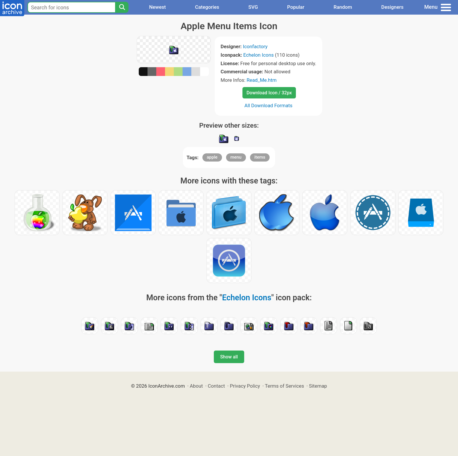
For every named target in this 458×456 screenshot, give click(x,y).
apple (212, 157)
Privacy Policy (245, 386)
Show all (229, 357)
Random (343, 7)
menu (236, 157)
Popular (295, 7)
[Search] (122, 7)
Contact (216, 386)
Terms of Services (284, 386)
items (260, 157)
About (196, 386)
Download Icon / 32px (269, 93)
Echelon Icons (258, 55)
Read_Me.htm (262, 80)
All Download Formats (268, 105)
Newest (157, 7)
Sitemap (318, 386)
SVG (253, 7)
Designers (392, 7)
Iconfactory (255, 46)
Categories (207, 7)
